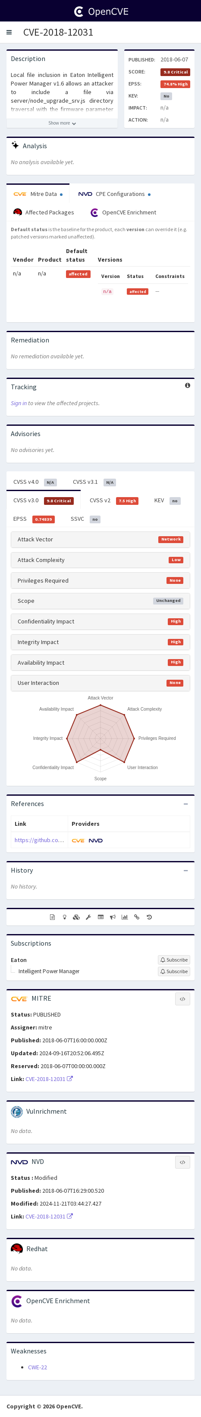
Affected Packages (43, 212)
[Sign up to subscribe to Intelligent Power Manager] (174, 971)
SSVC (86, 519)
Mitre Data (38, 194)
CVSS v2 (114, 500)
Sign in (19, 403)
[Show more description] (62, 123)
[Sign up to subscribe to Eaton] (174, 960)
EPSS (34, 519)
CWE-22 (37, 1367)
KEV (167, 500)
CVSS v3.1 (94, 482)
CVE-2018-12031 (58, 32)
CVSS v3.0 (43, 500)
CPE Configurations (115, 194)
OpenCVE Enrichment (123, 212)
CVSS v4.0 (35, 482)
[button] (9, 32)
